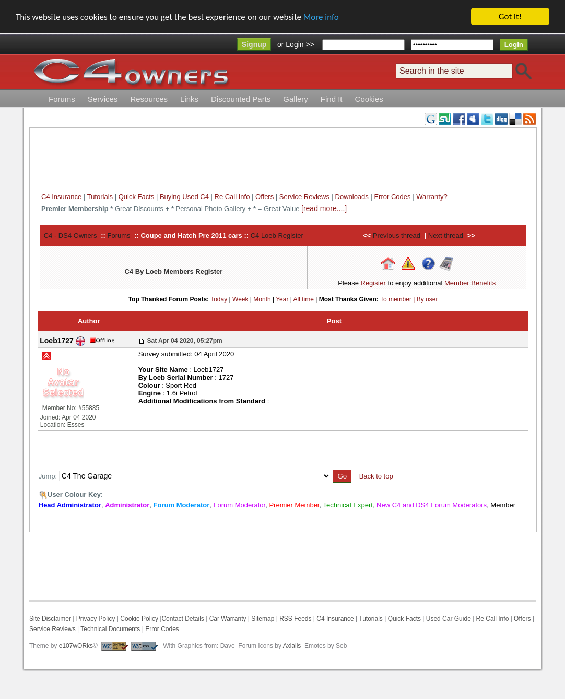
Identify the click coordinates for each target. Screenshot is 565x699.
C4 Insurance (61, 197)
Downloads (352, 197)
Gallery (295, 99)
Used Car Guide (448, 618)
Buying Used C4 (184, 197)
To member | (398, 298)
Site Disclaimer (50, 618)
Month (261, 298)
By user (427, 298)
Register (373, 283)
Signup (254, 44)
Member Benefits (470, 283)
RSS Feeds (295, 618)
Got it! (510, 16)
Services (103, 99)
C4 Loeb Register (277, 235)
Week (240, 298)
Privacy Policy (95, 618)
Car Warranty (227, 618)
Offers (264, 197)
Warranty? (431, 197)
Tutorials (100, 197)
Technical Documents (110, 629)
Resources (149, 99)
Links (189, 99)
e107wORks (76, 645)
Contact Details (182, 618)
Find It (332, 99)
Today (218, 298)
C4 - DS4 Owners (70, 235)
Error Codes (392, 197)
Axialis (292, 645)
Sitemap (262, 618)
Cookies (369, 99)
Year (282, 298)
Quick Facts (137, 197)
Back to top (376, 476)
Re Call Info (232, 197)
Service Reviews (304, 197)
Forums (62, 99)
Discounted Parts (240, 99)
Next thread (445, 235)
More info (321, 16)
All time (303, 298)
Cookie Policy (139, 618)
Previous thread (396, 235)
